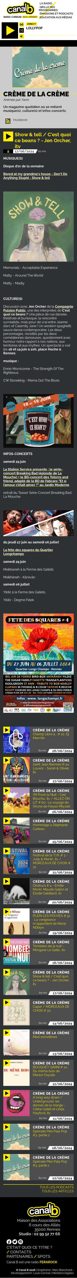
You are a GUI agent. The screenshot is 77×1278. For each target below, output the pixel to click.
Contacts (20, 1252)
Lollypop (34, 28)
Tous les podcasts (57, 1187)
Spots (44, 1256)
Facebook (20, 120)
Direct (31, 24)
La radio (46, 3)
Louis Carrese (42, 1273)
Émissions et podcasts (56, 13)
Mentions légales (63, 1273)
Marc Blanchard (62, 1269)
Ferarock (48, 1262)
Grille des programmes (48, 8)
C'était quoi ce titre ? (29, 1247)
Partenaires (20, 1256)
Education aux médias (56, 17)
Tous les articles (58, 1191)
